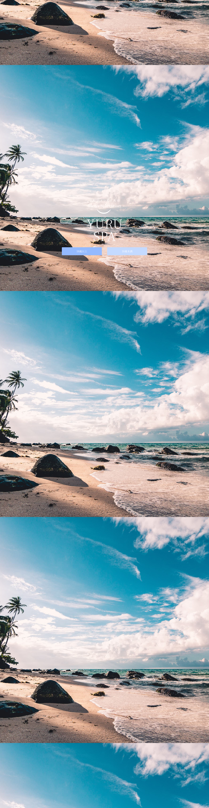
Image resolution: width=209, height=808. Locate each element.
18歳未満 (127, 251)
